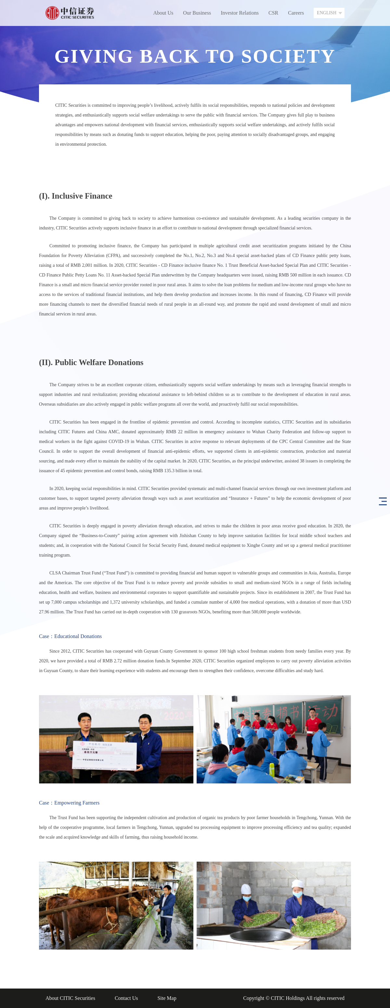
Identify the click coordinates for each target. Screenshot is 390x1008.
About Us (163, 13)
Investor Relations (240, 13)
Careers (296, 13)
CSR (273, 13)
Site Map (166, 998)
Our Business (197, 13)
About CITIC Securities (70, 998)
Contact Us (126, 998)
